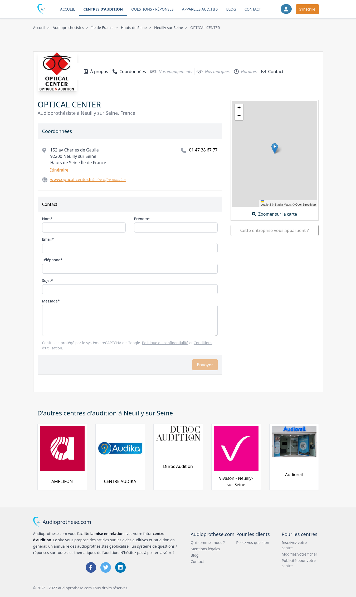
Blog (231, 9)
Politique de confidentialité (165, 342)
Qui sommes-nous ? (208, 542)
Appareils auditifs (200, 9)
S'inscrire (307, 9)
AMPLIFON (62, 481)
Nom (46, 218)
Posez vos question (252, 542)
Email (47, 239)
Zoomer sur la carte (274, 214)
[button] (274, 148)
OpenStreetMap (305, 204)
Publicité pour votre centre (299, 563)
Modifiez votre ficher (299, 554)
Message (50, 301)
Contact (253, 9)
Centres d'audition (103, 9)
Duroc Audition (178, 466)
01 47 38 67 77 (203, 150)
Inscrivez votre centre (294, 545)
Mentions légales (205, 548)
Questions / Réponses (152, 9)
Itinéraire (59, 170)
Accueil (67, 9)
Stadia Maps (283, 204)
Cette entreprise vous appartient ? (274, 230)
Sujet (46, 280)
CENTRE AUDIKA (120, 481)
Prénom (141, 218)
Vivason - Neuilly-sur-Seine (236, 481)
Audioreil (294, 474)
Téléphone (51, 259)
